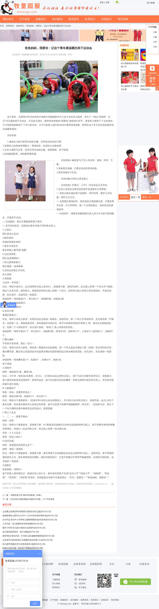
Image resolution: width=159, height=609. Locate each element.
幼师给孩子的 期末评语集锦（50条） (27, 495)
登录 (102, 2)
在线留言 (106, 19)
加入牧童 (56, 583)
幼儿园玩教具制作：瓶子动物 (15, 532)
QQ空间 (82, 583)
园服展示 (41, 19)
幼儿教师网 (47, 564)
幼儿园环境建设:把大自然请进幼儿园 (18, 544)
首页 (2, 26)
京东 (112, 564)
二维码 (152, 84)
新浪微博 (82, 579)
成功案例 (57, 19)
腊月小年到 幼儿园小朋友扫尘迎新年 (18, 528)
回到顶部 (152, 73)
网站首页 (8, 19)
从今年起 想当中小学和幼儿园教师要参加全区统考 (24, 520)
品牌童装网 (79, 564)
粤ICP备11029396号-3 (91, 604)
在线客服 (152, 27)
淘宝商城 (123, 19)
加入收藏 (151, 3)
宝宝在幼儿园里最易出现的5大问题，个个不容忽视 (32, 499)
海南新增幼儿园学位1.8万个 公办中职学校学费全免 (24, 515)
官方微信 (82, 587)
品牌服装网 (96, 564)
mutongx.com (65, 604)
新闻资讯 (73, 19)
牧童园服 (63, 564)
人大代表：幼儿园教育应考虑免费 (17, 524)
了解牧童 (56, 579)
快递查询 (144, 564)
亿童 (128, 564)
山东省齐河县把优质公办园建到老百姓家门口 (21, 540)
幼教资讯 (20, 26)
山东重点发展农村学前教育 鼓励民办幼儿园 (21, 511)
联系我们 (90, 19)
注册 (107, 2)
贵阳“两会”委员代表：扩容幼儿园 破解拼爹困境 (22, 536)
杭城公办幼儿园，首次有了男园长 (17, 548)
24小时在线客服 (135, 582)
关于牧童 (24, 19)
